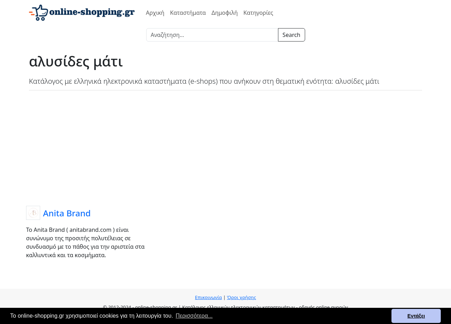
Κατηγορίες (258, 13)
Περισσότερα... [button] (194, 316)
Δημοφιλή (224, 13)
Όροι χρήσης (241, 297)
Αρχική (155, 13)
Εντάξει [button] (416, 316)
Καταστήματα (188, 13)
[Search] (212, 35)
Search (292, 35)
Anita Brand (67, 213)
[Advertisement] (225, 146)
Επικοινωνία (208, 297)
